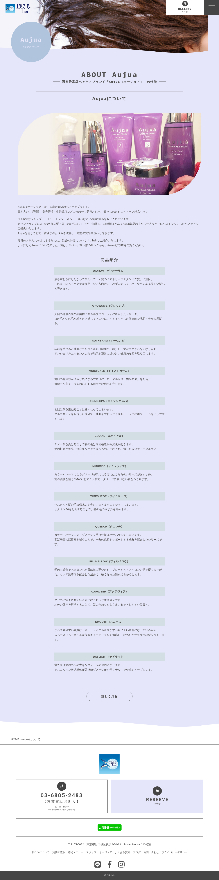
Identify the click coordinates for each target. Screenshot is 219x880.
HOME (15, 739)
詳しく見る (109, 696)
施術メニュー (75, 852)
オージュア (105, 852)
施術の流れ (58, 852)
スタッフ (91, 852)
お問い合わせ (151, 852)
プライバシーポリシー (174, 852)
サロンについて (41, 852)
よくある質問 (122, 852)
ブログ (137, 852)
